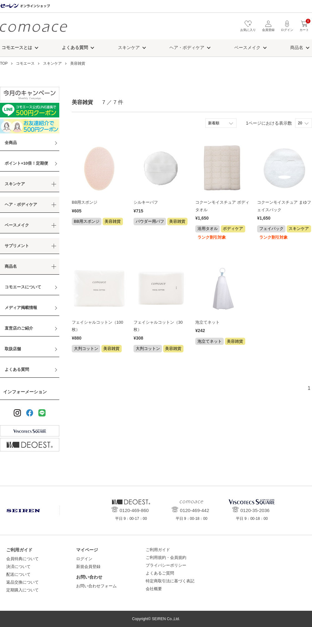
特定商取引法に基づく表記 (170, 581)
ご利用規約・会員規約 (166, 557)
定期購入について (22, 590)
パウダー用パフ (150, 221)
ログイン (84, 558)
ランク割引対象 (211, 237)
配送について (18, 574)
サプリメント (17, 245)
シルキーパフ (146, 202)
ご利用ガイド (158, 549)
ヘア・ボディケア (186, 47)
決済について (18, 566)
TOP (3, 63)
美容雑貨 (77, 63)
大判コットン (86, 348)
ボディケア (233, 228)
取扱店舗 (13, 348)
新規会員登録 (88, 566)
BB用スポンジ (84, 202)
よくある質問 (17, 369)
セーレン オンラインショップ (25, 6)
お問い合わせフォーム (96, 586)
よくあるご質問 (160, 573)
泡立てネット (207, 322)
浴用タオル (207, 228)
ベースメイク (247, 47)
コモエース (33, 28)
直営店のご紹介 (19, 328)
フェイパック (271, 228)
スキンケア (129, 47)
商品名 (296, 47)
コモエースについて (23, 287)
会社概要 (154, 588)
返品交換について (22, 582)
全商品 (11, 142)
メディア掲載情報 (21, 307)
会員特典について (22, 558)
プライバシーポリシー (166, 565)
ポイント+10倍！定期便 (26, 163)
